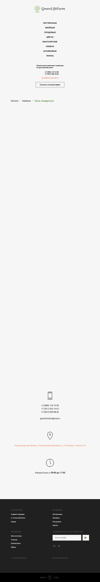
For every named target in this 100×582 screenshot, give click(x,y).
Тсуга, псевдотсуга (44, 101)
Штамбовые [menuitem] (50, 51)
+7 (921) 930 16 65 (52, 74)
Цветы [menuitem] (50, 37)
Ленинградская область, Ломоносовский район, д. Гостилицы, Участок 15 (50, 445)
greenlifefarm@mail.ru (50, 78)
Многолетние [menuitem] (50, 42)
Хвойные (26, 101)
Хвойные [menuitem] (50, 28)
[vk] (54, 546)
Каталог (14, 101)
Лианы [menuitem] (50, 56)
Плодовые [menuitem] (50, 32)
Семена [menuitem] (50, 46)
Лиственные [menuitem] (50, 23)
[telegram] (58, 546)
